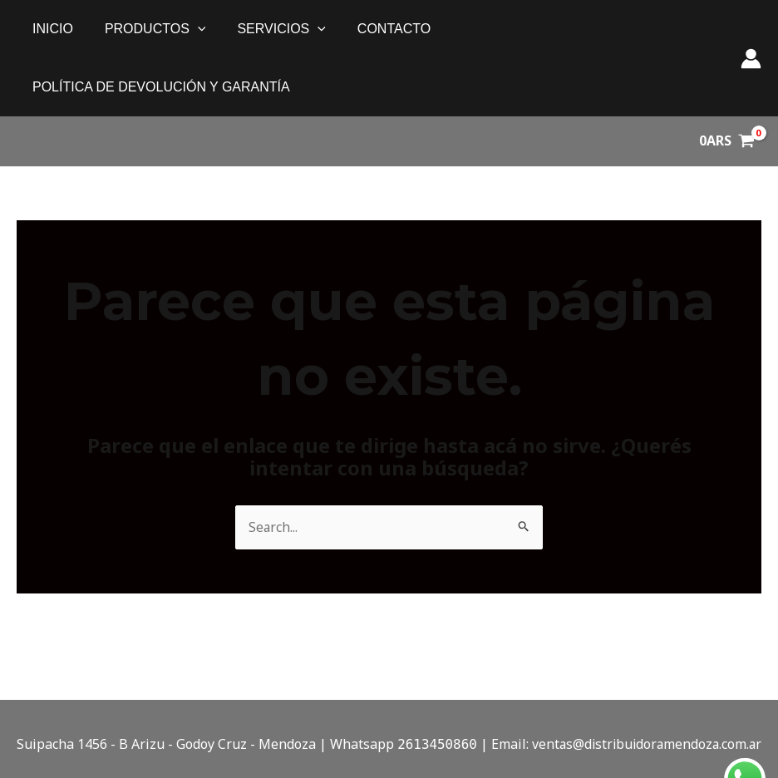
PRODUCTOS (148, 29)
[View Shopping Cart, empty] (726, 83)
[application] (190, 29)
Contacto (376, 29)
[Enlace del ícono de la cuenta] (751, 29)
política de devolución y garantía (568, 29)
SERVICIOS (268, 29)
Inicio (50, 29)
